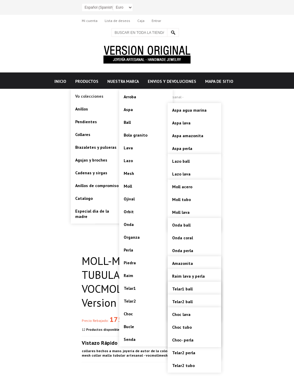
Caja (140, 20)
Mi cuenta (90, 20)
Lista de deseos (117, 20)
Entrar (156, 20)
